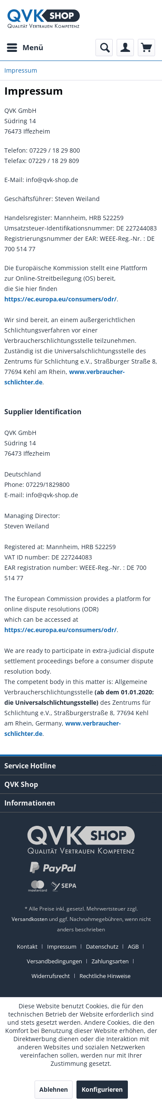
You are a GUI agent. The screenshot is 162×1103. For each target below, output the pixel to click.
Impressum (61, 946)
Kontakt (27, 946)
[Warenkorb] (146, 47)
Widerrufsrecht (51, 976)
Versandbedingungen (54, 961)
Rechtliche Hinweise (104, 976)
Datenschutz (102, 946)
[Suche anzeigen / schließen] (104, 47)
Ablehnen (53, 1089)
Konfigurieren (102, 1089)
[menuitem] (25, 47)
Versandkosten (30, 919)
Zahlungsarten (110, 961)
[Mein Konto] (125, 47)
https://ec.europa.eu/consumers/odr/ (60, 299)
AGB (133, 946)
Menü (25, 46)
